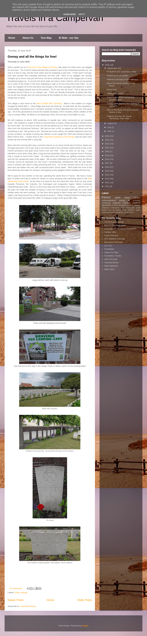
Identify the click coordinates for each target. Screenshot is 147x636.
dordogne (122, 205)
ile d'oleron (134, 200)
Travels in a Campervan (54, 18)
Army (124, 210)
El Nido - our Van (68, 38)
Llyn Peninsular (127, 208)
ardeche (131, 210)
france (17, 592)
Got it (82, 14)
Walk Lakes (109, 269)
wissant (111, 212)
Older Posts (84, 600)
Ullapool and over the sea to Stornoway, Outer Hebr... (119, 117)
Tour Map (46, 38)
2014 (107, 175)
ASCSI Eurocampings (114, 222)
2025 (107, 65)
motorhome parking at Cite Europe (59, 137)
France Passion (111, 235)
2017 (107, 163)
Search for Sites (111, 252)
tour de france (114, 210)
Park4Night (109, 249)
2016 (107, 167)
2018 (107, 159)
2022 (107, 144)
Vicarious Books (111, 262)
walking (105, 212)
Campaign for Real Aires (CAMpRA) (120, 229)
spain (118, 197)
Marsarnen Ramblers (113, 242)
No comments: (16, 588)
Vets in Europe (110, 259)
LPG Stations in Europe (114, 239)
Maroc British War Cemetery (49, 103)
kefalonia (105, 208)
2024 (107, 136)
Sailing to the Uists (115, 93)
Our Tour (108, 246)
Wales (127, 198)
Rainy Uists (112, 89)
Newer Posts (15, 600)
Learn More (69, 14)
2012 (107, 182)
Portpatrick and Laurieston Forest (121, 71)
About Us (27, 38)
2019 (107, 155)
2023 (107, 140)
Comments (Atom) (28, 606)
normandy (106, 203)
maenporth (115, 208)
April (109, 131)
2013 (107, 179)
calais (138, 210)
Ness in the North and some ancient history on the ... (122, 111)
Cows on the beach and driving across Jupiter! (120, 98)
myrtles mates (129, 212)
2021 (107, 147)
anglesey (117, 203)
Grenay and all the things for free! (32, 56)
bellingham (119, 212)
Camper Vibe (110, 232)
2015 (107, 171)
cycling (122, 200)
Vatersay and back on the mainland (122, 79)
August (110, 123)
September (112, 68)
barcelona (106, 205)
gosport (130, 205)
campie (137, 198)
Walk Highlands (111, 266)
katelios (137, 205)
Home (11, 38)
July (109, 127)
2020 (107, 151)
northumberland (109, 200)
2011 (107, 186)
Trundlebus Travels (112, 256)
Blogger (85, 626)
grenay (24, 592)
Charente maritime (131, 203)
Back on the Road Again (115, 225)
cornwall (114, 205)
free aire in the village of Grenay (42, 67)
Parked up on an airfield (117, 75)
